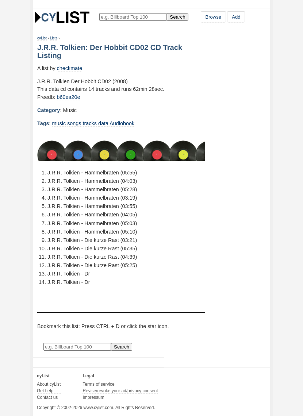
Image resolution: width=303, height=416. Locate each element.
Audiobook (122, 123)
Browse (213, 17)
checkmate (70, 68)
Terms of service (98, 384)
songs (74, 123)
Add (236, 17)
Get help (45, 390)
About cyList (49, 384)
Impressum (93, 397)
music (59, 123)
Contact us (47, 397)
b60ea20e (68, 97)
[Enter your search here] (133, 17)
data (103, 123)
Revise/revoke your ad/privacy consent (120, 390)
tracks (90, 123)
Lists (54, 38)
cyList (42, 38)
